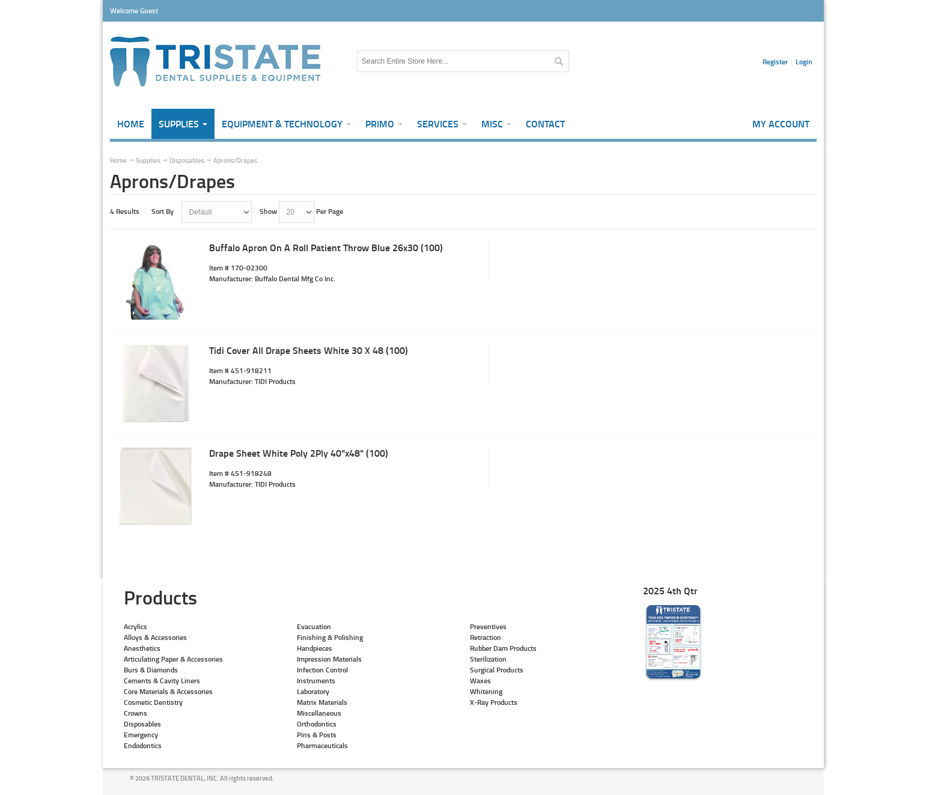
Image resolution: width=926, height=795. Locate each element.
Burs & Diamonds (151, 670)
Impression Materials (329, 659)
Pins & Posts (317, 735)
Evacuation (314, 626)
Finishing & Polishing (330, 637)
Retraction (485, 637)
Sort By (162, 211)
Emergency (141, 735)
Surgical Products (496, 670)
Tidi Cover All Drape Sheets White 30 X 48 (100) (308, 350)
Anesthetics (142, 648)
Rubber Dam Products (503, 648)
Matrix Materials (322, 702)
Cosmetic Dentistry (153, 702)
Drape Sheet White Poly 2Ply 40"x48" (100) (298, 453)
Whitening (486, 691)
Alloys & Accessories (155, 637)
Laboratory (313, 691)
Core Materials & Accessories (168, 691)
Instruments (316, 680)
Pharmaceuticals (322, 745)
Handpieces (314, 648)
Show (268, 211)
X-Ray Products (493, 702)
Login (804, 61)
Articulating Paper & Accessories (173, 659)
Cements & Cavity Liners (162, 680)
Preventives (488, 626)
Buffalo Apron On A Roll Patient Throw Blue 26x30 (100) (326, 247)
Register (775, 61)
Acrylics (135, 626)
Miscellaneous (319, 713)
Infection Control (322, 670)
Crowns (135, 713)
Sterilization (488, 659)
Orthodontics (317, 724)
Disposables (142, 724)
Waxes (480, 680)
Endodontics (143, 745)
